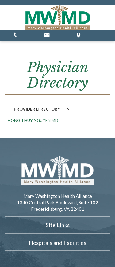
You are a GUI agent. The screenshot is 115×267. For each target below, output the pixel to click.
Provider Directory (37, 109)
